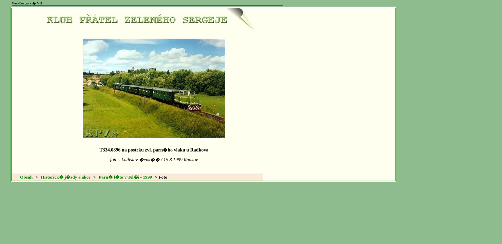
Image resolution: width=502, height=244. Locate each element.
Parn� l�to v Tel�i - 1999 (125, 177)
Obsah (26, 177)
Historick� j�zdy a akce (65, 177)
